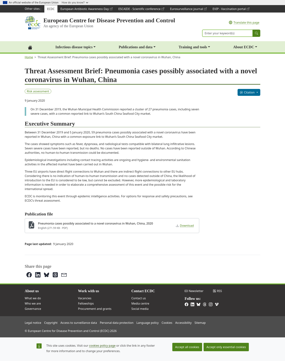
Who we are (33, 303)
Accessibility (183, 323)
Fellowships (86, 303)
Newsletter (194, 291)
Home (29, 57)
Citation (247, 92)
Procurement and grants (94, 309)
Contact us (138, 298)
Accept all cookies (187, 347)
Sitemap (200, 323)
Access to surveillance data (78, 323)
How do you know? (75, 2)
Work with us (88, 291)
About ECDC (243, 47)
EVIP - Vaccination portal (230, 10)
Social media (139, 309)
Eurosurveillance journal (188, 10)
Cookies (167, 323)
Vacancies (84, 298)
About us (32, 291)
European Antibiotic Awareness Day (86, 10)
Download (185, 226)
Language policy (147, 323)
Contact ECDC (143, 291)
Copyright (51, 323)
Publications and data (135, 47)
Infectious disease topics (74, 47)
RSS (217, 291)
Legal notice (33, 323)
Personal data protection (116, 323)
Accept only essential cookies (226, 347)
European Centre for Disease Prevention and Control (109, 20)
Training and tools (193, 47)
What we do (33, 298)
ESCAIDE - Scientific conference (141, 10)
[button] (29, 274)
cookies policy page (102, 346)
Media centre (140, 303)
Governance (33, 309)
